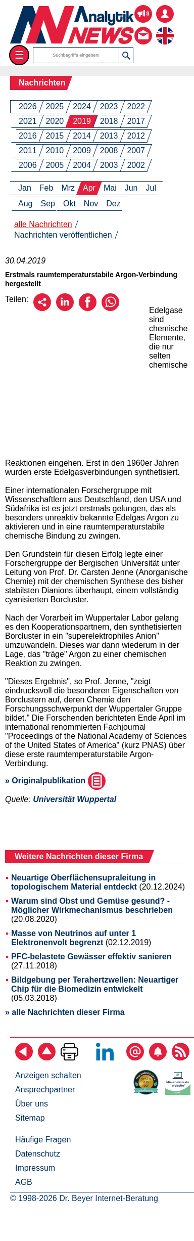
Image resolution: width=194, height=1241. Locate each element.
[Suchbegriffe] (76, 55)
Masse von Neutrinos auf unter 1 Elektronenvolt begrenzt (73, 938)
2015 (55, 135)
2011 (28, 150)
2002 (136, 165)
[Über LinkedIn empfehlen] (65, 308)
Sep (47, 203)
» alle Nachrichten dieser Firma (65, 1012)
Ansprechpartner (45, 1089)
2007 (136, 150)
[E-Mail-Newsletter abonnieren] (135, 1057)
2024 (82, 106)
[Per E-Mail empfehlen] (42, 308)
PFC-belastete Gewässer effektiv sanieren (91, 956)
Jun (131, 188)
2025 (55, 106)
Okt (69, 203)
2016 (28, 135)
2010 (55, 150)
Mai (110, 188)
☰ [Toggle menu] (19, 55)
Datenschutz (37, 1153)
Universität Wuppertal (74, 799)
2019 (82, 121)
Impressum (35, 1168)
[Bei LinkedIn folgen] (105, 1057)
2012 (136, 135)
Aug (25, 203)
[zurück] (24, 1057)
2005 (55, 165)
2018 (109, 121)
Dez (113, 203)
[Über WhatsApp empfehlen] (110, 308)
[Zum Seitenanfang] (47, 1057)
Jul (151, 188)
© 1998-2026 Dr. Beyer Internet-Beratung (84, 1198)
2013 (109, 135)
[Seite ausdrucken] (69, 1057)
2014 (82, 135)
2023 (109, 106)
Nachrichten (42, 82)
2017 (136, 121)
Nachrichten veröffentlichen (63, 235)
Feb (46, 188)
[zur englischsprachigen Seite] (165, 28)
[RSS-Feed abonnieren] (180, 1057)
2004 (82, 165)
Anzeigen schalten (48, 1075)
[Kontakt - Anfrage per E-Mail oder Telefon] (143, 28)
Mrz (68, 188)
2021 (28, 121)
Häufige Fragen (43, 1139)
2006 (28, 165)
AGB (23, 1182)
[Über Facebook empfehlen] (87, 308)
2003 (109, 165)
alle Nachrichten (43, 224)
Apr (89, 188)
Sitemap (30, 1118)
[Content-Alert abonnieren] (158, 1057)
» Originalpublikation (55, 780)
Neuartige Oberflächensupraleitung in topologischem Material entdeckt (83, 882)
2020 (55, 121)
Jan (24, 188)
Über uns (31, 1103)
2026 (28, 106)
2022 (136, 106)
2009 (82, 150)
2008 (109, 150)
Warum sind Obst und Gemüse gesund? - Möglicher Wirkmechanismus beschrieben (92, 905)
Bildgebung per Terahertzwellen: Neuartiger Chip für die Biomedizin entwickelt (94, 984)
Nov (91, 203)
